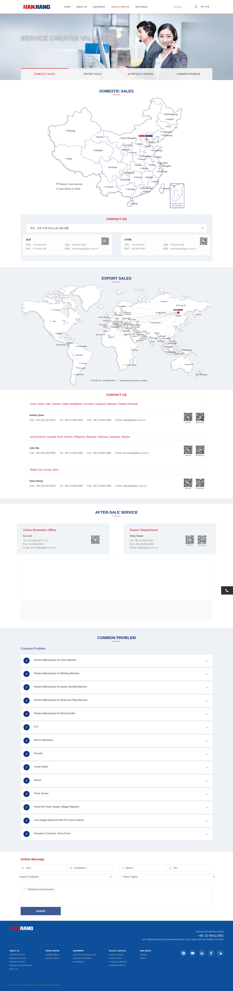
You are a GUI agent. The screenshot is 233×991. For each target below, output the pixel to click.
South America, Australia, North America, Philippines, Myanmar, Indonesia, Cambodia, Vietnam (80, 437)
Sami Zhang (36, 481)
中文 (207, 6)
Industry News (52, 958)
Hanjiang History (17, 962)
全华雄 (141, 239)
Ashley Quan (37, 415)
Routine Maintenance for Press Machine (49, 661)
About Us (81, 6)
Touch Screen (35, 794)
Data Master (78, 962)
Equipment (99, 6)
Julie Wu (34, 448)
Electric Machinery (38, 741)
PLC (30, 727)
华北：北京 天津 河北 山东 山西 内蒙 (49, 228)
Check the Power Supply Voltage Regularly (51, 807)
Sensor (32, 781)
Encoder (33, 754)
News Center (52, 951)
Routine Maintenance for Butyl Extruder (49, 714)
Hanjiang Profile (17, 955)
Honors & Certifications (20, 965)
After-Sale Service (140, 74)
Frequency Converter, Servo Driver (47, 834)
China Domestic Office (26, 530)
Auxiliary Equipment (82, 958)
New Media (142, 6)
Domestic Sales (44, 74)
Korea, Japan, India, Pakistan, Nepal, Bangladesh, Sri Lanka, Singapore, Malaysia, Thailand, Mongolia (84, 404)
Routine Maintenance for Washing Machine (51, 674)
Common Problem (188, 74)
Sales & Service (120, 6)
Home (67, 6)
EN (202, 6)
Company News (52, 955)
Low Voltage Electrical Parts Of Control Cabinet (53, 821)
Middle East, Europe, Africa (44, 469)
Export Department (157, 530)
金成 (15, 239)
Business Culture (17, 958)
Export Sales (92, 74)
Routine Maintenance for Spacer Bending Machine (55, 687)
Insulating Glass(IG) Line (84, 955)
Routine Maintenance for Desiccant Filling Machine (55, 701)
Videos (143, 958)
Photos (143, 955)
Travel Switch (35, 767)
